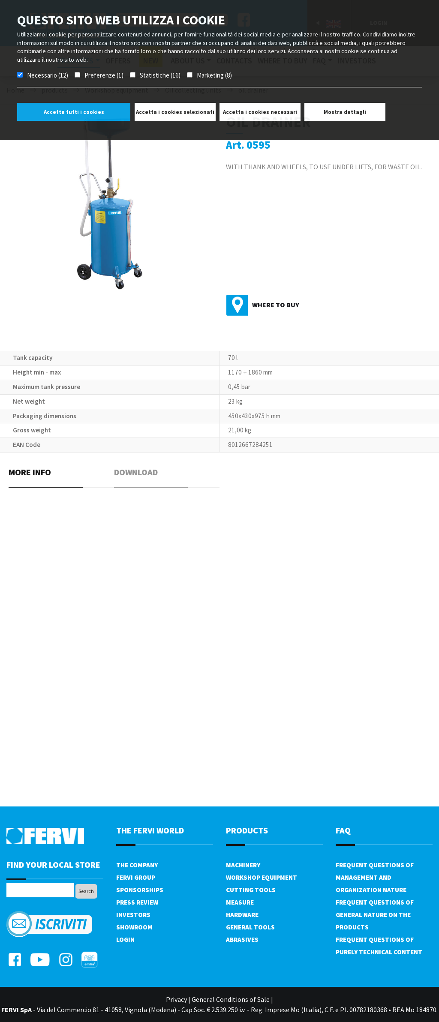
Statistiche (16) (160, 75)
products (247, 830)
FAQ (343, 830)
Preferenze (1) (103, 75)
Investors (133, 915)
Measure (240, 902)
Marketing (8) (214, 75)
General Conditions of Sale (231, 999)
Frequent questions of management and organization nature (375, 877)
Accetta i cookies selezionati (175, 112)
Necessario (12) (47, 75)
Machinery (243, 865)
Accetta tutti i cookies (74, 112)
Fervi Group (135, 877)
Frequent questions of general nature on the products (375, 914)
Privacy (176, 999)
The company (137, 865)
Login (125, 939)
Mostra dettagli (345, 112)
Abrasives (242, 939)
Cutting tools (251, 890)
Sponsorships (139, 890)
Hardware (242, 915)
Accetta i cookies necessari (260, 112)
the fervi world (150, 830)
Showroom (134, 927)
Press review (137, 902)
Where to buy (275, 304)
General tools (250, 927)
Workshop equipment (261, 877)
